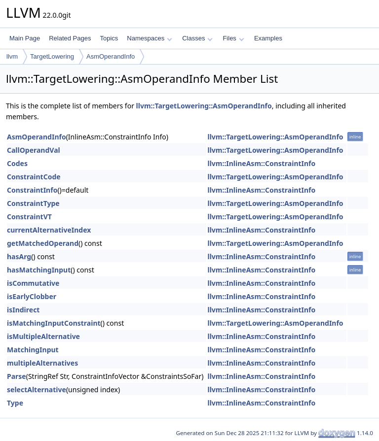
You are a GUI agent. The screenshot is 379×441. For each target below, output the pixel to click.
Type (15, 402)
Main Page (24, 38)
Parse (16, 376)
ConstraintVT (29, 216)
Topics (109, 38)
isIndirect (23, 309)
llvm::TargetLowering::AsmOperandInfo (204, 105)
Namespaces (149, 38)
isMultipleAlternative (43, 336)
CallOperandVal (33, 150)
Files (233, 38)
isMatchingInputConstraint (54, 323)
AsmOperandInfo (110, 56)
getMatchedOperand (42, 243)
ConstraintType (33, 203)
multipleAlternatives (42, 363)
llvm (12, 56)
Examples (268, 38)
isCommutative (33, 283)
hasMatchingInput (39, 269)
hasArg (19, 256)
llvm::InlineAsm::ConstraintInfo (261, 163)
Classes (197, 38)
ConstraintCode (34, 176)
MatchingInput (33, 349)
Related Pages (70, 38)
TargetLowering (52, 56)
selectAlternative (36, 389)
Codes (17, 163)
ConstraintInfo (32, 190)
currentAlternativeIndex (49, 230)
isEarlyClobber (31, 296)
